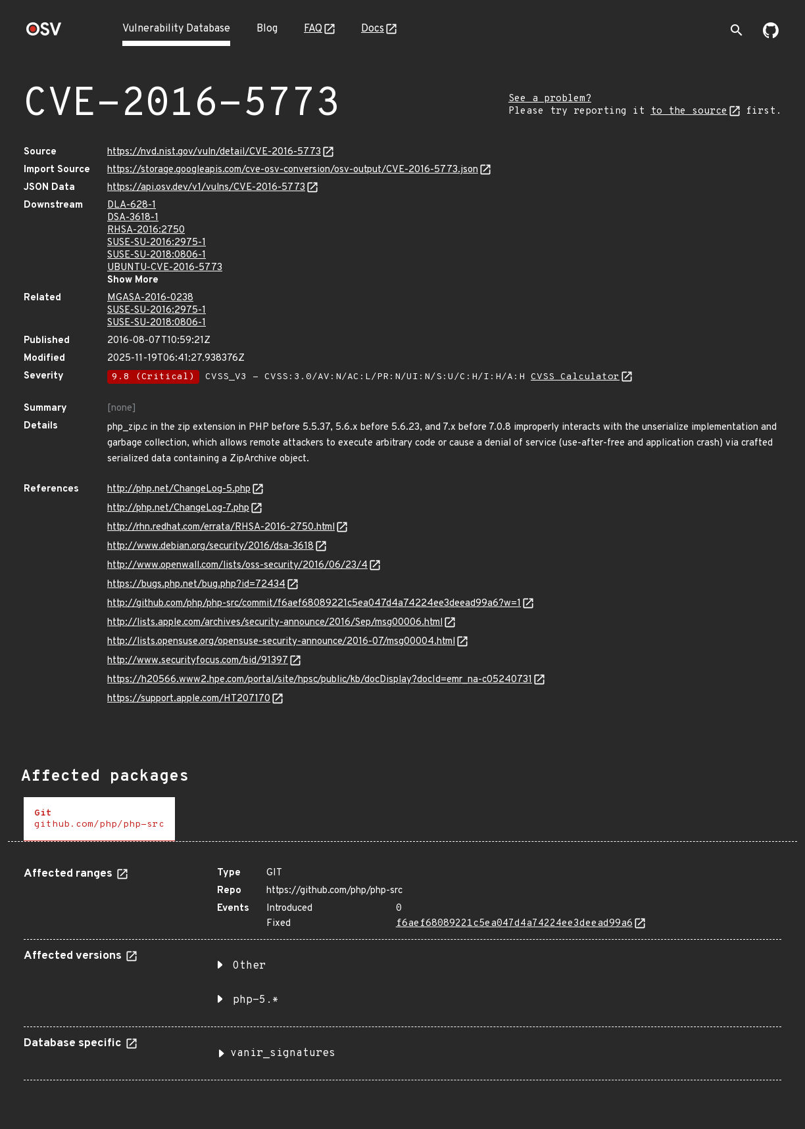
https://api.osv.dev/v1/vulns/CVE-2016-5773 (206, 187)
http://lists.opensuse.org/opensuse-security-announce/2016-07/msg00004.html (281, 641)
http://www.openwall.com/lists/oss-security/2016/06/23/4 (237, 565)
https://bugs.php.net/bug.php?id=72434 (196, 584)
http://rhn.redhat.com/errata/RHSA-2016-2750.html (221, 527)
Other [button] (249, 966)
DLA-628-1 (131, 205)
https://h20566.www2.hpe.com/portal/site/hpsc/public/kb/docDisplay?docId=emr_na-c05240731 (319, 680)
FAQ (313, 28)
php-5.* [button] (256, 1000)
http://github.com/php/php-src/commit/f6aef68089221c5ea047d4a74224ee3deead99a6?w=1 (314, 603)
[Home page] (44, 33)
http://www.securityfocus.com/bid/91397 (197, 661)
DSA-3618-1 (133, 218)
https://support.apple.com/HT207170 (188, 699)
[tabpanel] (402, 968)
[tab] (99, 819)
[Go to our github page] (771, 35)
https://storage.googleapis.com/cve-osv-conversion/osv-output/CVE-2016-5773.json (292, 170)
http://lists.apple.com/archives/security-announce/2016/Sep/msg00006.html (275, 622)
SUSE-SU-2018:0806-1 (156, 255)
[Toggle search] (736, 30)
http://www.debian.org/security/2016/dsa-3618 (210, 546)
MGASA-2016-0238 (150, 298)
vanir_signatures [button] (282, 1053)
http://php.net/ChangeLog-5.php (179, 489)
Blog (267, 28)
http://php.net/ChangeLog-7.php (178, 508)
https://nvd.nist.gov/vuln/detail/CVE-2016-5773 (214, 152)
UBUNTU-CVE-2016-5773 (164, 268)
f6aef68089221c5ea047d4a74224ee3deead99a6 (514, 923)
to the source (688, 111)
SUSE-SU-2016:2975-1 (156, 243)
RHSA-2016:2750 (146, 230)
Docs (372, 28)
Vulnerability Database (176, 28)
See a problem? (549, 99)
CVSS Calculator (575, 376)
